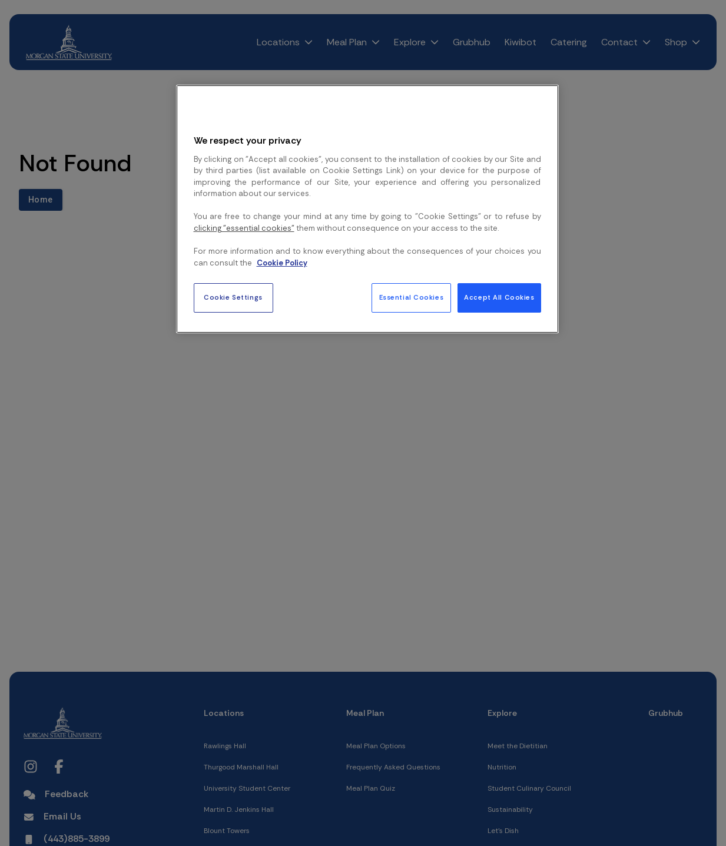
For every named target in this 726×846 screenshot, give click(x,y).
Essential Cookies (411, 297)
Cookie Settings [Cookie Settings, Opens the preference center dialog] (233, 297)
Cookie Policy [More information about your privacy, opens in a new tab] (282, 263)
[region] (367, 209)
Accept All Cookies (499, 297)
